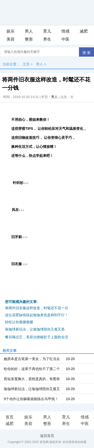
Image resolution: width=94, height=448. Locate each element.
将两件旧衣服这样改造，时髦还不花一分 (36, 308)
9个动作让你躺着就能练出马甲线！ (31, 399)
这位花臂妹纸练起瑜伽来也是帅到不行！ (36, 315)
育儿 (47, 31)
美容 (11, 39)
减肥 (84, 31)
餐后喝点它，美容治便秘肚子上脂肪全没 (36, 337)
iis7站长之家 (75, 329)
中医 (65, 39)
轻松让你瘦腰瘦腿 (19, 322)
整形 (29, 39)
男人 (29, 31)
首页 (10, 417)
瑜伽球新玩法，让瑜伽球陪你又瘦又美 (35, 329)
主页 (26, 64)
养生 (47, 39)
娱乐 (11, 31)
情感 (65, 31)
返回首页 (47, 436)
